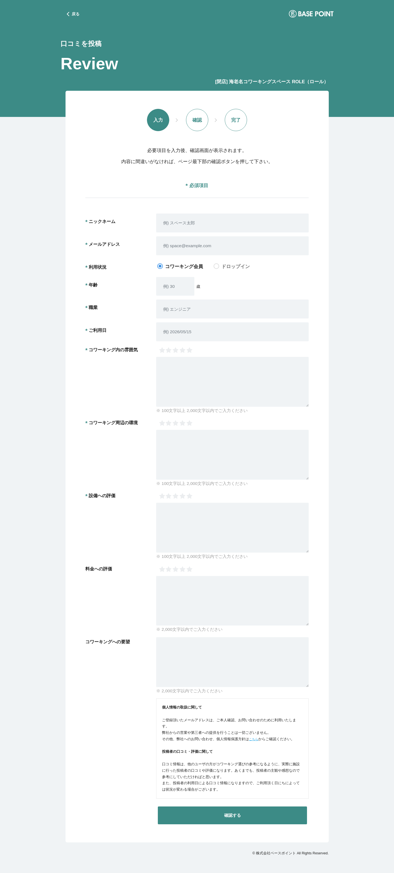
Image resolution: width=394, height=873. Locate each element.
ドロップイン (235, 267)
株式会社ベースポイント (276, 854)
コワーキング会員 (184, 267)
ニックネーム (102, 222)
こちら (254, 740)
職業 (93, 308)
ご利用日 (98, 331)
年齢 (93, 285)
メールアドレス (104, 245)
